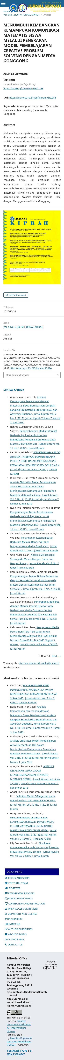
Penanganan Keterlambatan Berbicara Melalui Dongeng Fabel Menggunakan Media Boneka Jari (31, 542)
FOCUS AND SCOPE (17, 878)
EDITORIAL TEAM (16, 883)
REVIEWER (12, 888)
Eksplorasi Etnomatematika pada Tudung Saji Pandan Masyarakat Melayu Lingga (34, 847)
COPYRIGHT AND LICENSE (21, 913)
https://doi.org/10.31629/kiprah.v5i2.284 (32, 97)
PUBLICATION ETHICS (19, 898)
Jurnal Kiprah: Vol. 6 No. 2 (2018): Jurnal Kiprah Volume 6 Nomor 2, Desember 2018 (35, 783)
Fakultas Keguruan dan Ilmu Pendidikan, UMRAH (19, 1041)
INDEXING (12, 924)
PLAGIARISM (13, 919)
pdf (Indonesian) (17, 295)
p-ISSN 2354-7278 (17, 1050)
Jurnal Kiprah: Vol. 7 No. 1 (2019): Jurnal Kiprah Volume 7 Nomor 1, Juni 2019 (35, 418)
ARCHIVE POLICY (16, 934)
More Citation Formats (17, 374)
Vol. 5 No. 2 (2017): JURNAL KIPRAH (21, 14)
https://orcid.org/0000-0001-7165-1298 (23, 88)
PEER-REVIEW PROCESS (19, 893)
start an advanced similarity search (39, 663)
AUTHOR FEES (14, 939)
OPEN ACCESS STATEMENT (21, 908)
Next (54, 656)
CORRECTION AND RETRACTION (25, 903)
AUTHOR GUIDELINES (19, 929)
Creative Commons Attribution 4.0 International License (19, 1026)
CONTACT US (14, 944)
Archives (18, 11)
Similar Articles (13, 390)
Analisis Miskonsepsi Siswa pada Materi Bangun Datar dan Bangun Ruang (32, 559)
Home (6, 11)
